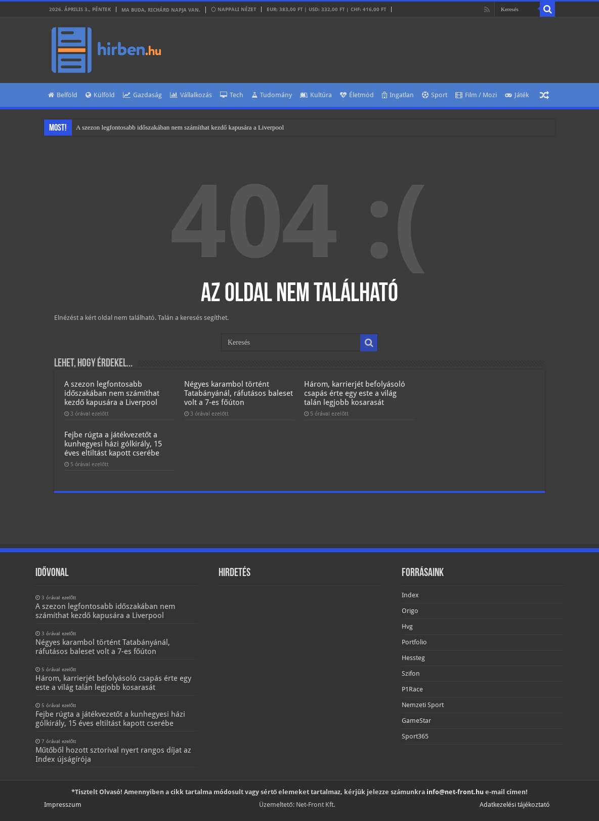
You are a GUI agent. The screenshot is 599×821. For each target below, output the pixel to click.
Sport (434, 95)
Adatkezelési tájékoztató (515, 804)
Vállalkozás (191, 95)
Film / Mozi (476, 95)
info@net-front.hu (455, 792)
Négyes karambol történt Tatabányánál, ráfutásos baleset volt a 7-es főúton (238, 393)
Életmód (357, 95)
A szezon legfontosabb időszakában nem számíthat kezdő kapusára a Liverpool (180, 127)
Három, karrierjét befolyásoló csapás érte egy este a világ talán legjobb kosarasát (354, 393)
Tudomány (271, 95)
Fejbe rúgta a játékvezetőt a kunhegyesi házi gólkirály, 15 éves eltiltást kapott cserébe (113, 444)
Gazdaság (142, 95)
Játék (517, 95)
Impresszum (62, 804)
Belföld (62, 95)
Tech (231, 95)
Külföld (100, 95)
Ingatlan (398, 95)
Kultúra (316, 95)
